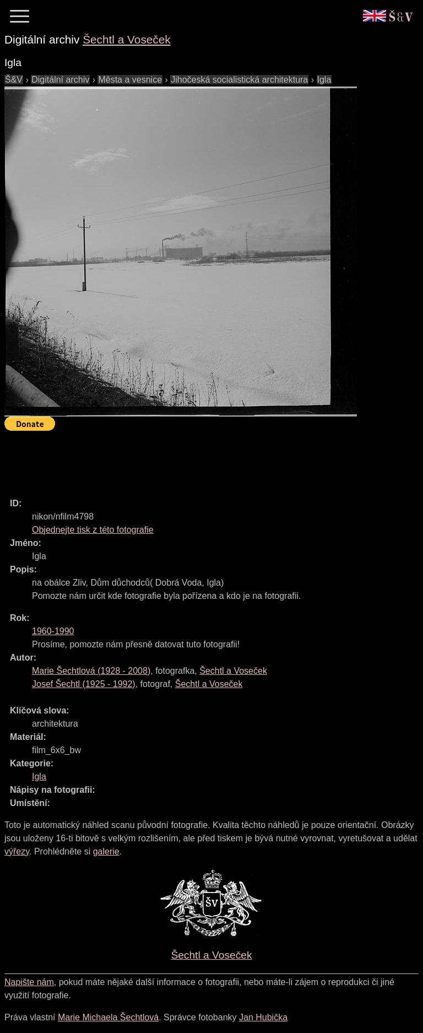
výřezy (16, 851)
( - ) (91, 670)
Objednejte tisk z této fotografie (93, 529)
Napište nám (29, 982)
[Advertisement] (204, 459)
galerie (106, 851)
